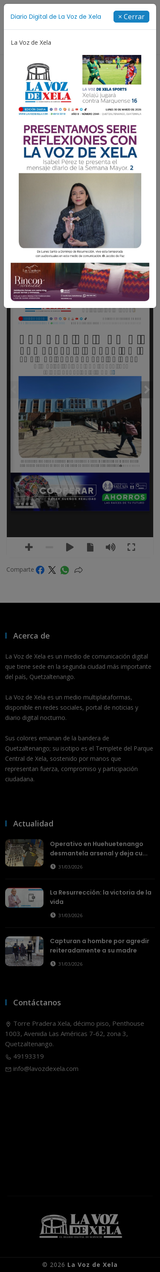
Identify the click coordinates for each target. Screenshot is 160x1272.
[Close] (131, 17)
